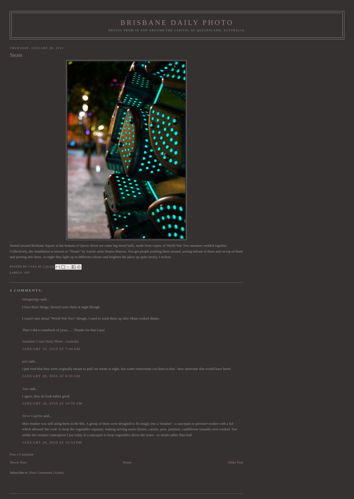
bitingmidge (31, 299)
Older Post (235, 462)
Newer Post (18, 462)
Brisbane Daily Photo (176, 23)
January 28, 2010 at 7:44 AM (51, 349)
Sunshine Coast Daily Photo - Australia (50, 341)
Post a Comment (21, 454)
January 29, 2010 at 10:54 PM (52, 442)
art (27, 272)
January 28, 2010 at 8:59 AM (51, 376)
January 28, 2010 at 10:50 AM (52, 403)
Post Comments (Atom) (47, 472)
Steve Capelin (32, 416)
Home (127, 462)
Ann (25, 389)
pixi (25, 361)
